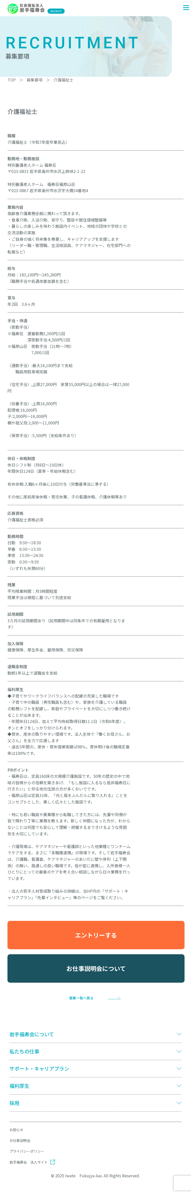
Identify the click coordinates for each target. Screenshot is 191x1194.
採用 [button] (14, 1103)
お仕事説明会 (19, 1140)
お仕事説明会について (96, 968)
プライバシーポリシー (26, 1151)
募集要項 (35, 80)
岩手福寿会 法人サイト (28, 1162)
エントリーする (96, 935)
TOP (11, 80)
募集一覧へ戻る (81, 997)
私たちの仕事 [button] (24, 1051)
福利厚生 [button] (19, 1085)
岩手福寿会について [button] (31, 1034)
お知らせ (16, 1129)
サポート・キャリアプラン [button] (39, 1068)
